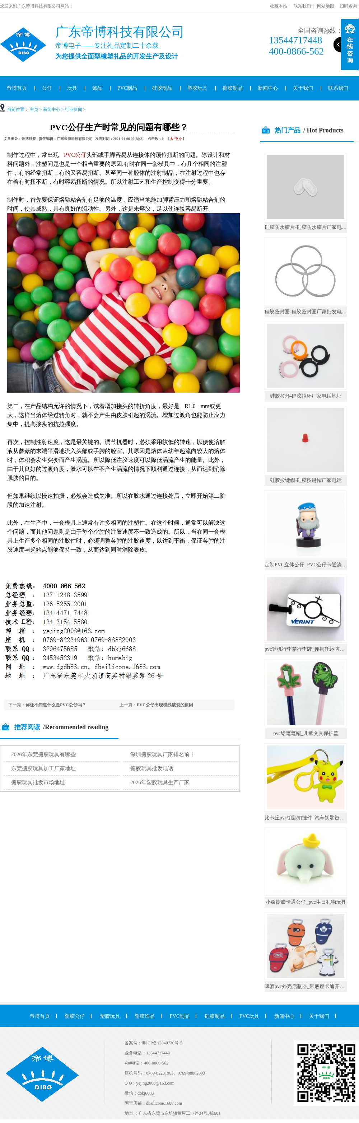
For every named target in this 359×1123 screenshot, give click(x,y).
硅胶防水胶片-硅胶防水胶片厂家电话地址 (311, 227)
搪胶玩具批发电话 (151, 768)
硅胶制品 (162, 88)
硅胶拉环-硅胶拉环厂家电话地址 (306, 396)
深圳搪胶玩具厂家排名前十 (162, 754)
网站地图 (325, 6)
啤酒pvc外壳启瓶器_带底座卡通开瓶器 (307, 986)
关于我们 (303, 88)
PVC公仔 (75, 155)
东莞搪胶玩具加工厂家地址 (43, 768)
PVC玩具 (249, 1016)
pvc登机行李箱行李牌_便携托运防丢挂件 (310, 649)
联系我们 (302, 6)
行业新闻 (73, 109)
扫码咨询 (348, 6)
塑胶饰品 (145, 1016)
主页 (34, 109)
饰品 (97, 88)
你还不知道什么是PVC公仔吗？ (55, 704)
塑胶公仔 (75, 1016)
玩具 (72, 88)
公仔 (47, 88)
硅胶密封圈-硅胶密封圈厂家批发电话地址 (311, 311)
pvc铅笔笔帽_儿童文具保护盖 (305, 733)
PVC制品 (127, 88)
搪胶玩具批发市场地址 (38, 782)
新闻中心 (268, 88)
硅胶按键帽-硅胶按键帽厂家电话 (306, 480)
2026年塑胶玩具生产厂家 (160, 782)
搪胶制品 (233, 88)
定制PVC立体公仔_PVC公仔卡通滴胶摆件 (311, 564)
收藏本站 (278, 6)
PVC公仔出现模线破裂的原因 (165, 704)
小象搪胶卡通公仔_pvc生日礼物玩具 (306, 902)
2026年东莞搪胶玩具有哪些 (43, 754)
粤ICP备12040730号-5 (162, 1042)
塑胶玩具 (197, 88)
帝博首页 (40, 1016)
